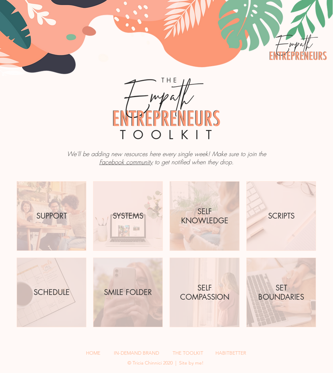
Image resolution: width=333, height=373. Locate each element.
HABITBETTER (230, 353)
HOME (93, 353)
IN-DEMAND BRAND (136, 353)
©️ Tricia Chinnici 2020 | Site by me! (166, 363)
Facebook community (126, 162)
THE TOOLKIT (188, 353)
